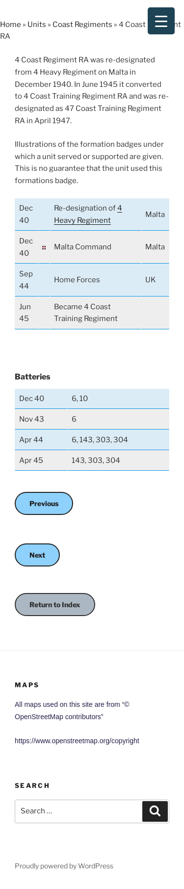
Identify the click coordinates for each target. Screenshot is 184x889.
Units (36, 24)
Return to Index (54, 604)
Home (10, 24)
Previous (43, 503)
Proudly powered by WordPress (64, 866)
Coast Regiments (82, 24)
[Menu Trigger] (161, 20)
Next (37, 555)
